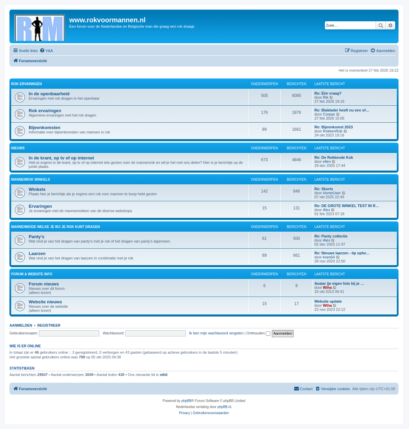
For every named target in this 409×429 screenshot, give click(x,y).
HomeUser (332, 193)
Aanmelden (20, 325)
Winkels (37, 189)
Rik (325, 97)
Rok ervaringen (26, 84)
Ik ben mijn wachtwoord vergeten (216, 333)
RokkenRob (332, 131)
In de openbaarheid (49, 93)
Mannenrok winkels (30, 179)
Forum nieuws (44, 283)
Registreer (48, 325)
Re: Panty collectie (331, 236)
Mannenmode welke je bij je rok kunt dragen (55, 227)
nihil (164, 375)
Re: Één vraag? (327, 93)
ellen (327, 161)
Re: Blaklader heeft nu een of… (341, 110)
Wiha (327, 287)
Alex (326, 210)
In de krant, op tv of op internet (61, 157)
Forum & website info (31, 274)
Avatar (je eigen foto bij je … (339, 283)
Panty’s (36, 236)
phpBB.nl (224, 407)
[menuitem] (46, 51)
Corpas (329, 114)
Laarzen (37, 253)
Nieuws (18, 148)
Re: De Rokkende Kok (333, 157)
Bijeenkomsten (44, 127)
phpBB (186, 401)
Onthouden (259, 333)
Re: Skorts (323, 189)
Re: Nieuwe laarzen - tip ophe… (342, 253)
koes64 (329, 257)
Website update (328, 301)
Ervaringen (40, 206)
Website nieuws (45, 301)
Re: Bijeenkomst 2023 (333, 127)
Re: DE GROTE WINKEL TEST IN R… (346, 206)
